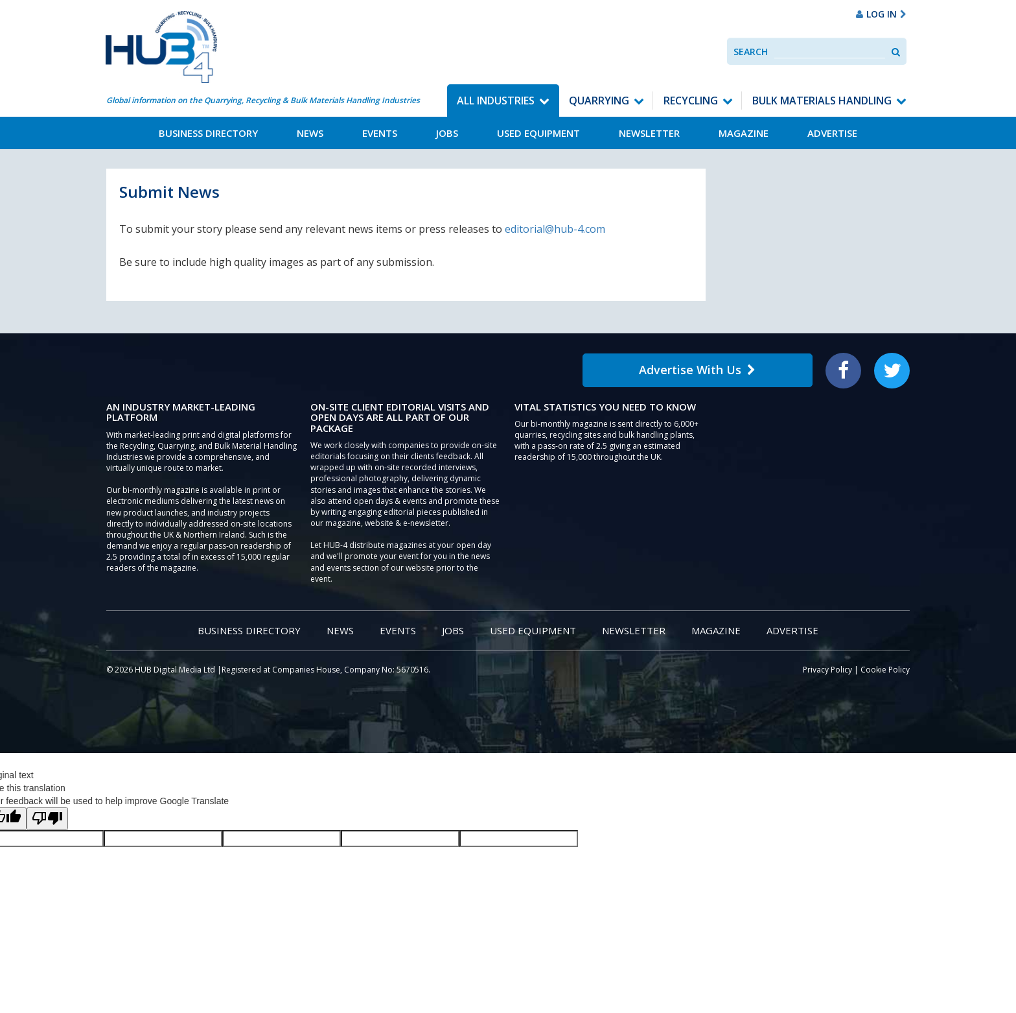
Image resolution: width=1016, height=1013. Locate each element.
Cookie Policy (885, 669)
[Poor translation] (47, 818)
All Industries (496, 100)
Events (379, 132)
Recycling (691, 100)
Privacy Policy (827, 669)
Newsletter (649, 132)
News (310, 132)
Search (750, 51)
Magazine (743, 132)
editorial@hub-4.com (555, 229)
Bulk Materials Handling (822, 100)
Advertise (832, 132)
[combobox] (829, 51)
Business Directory (208, 132)
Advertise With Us (697, 369)
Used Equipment (538, 132)
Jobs (447, 132)
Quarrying (599, 100)
